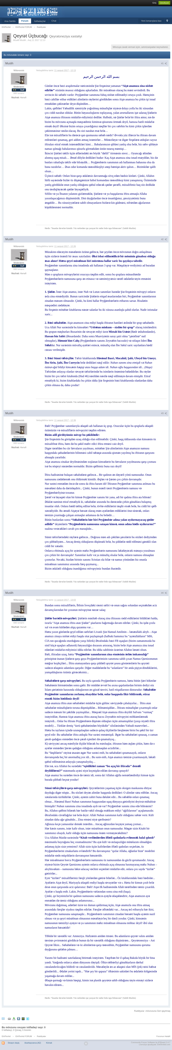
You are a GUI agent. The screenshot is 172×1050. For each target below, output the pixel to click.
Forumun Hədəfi (163, 1036)
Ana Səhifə (9, 21)
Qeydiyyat (164, 3)
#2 (164, 239)
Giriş (154, 3)
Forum (24, 21)
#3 (164, 413)
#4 (164, 593)
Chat (53, 21)
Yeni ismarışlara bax (151, 21)
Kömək (49, 1043)
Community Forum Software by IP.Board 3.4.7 (150, 1042)
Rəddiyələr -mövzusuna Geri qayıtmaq (152, 1011)
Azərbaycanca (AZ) (32, 1043)
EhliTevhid (6, 1036)
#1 (164, 63)
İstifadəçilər (40, 21)
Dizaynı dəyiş (13, 1043)
